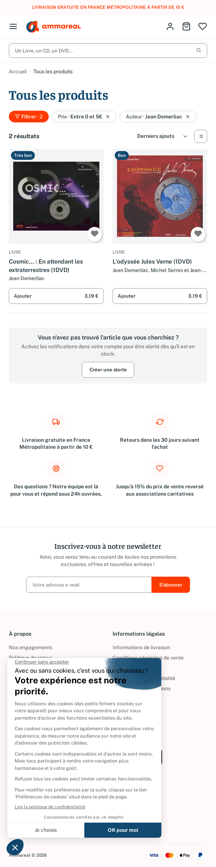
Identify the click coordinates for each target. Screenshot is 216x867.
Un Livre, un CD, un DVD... (108, 51)
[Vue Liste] (200, 136)
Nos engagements (30, 647)
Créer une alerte (108, 369)
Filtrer (29, 117)
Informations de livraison (141, 647)
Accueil (18, 71)
